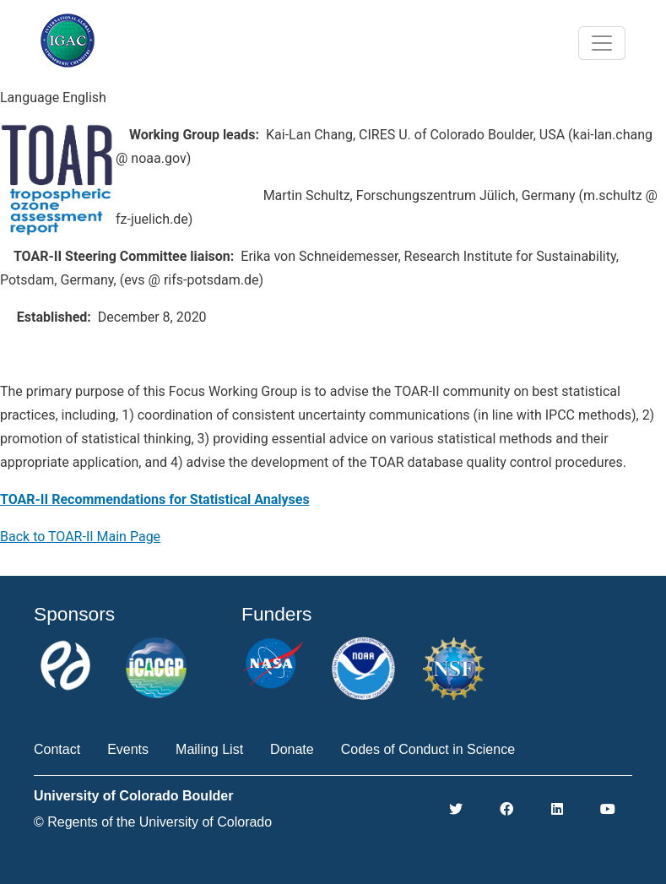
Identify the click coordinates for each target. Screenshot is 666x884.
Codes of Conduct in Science (428, 749)
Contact (57, 749)
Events (128, 749)
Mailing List (209, 749)
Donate (292, 749)
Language (29, 97)
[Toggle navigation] (601, 43)
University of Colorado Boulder (133, 796)
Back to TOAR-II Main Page (80, 537)
